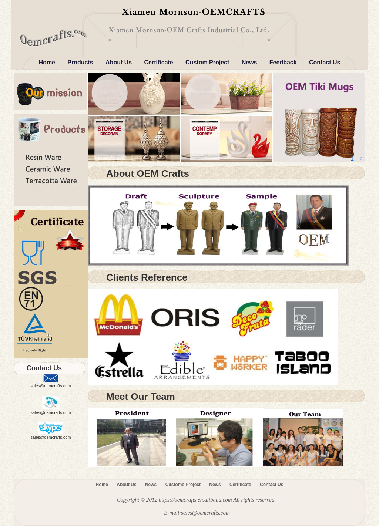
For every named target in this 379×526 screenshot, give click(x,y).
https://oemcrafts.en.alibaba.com (195, 500)
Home (47, 62)
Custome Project (183, 484)
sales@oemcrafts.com (51, 386)
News (249, 62)
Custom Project (207, 62)
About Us (118, 62)
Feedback (283, 62)
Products (80, 62)
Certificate (158, 62)
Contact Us (324, 62)
